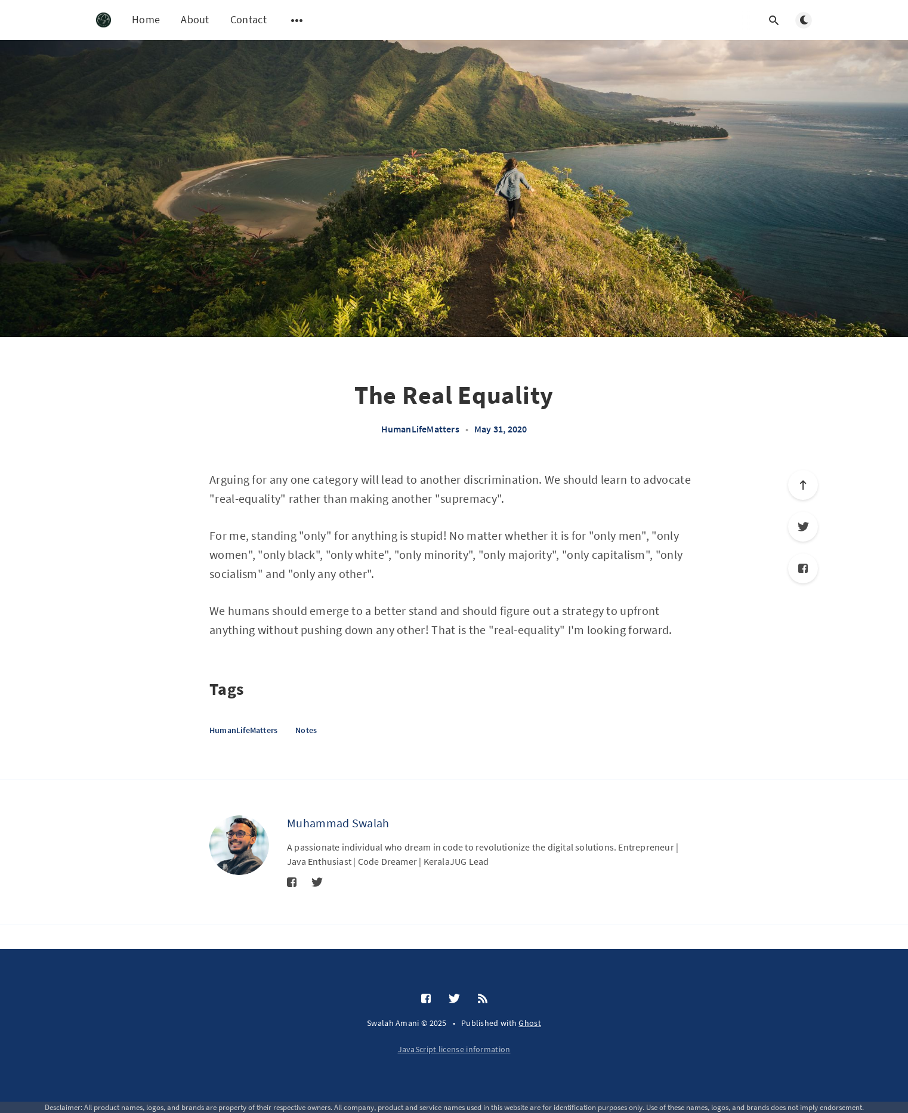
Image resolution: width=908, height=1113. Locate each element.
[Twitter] (803, 527)
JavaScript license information (454, 1049)
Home (146, 19)
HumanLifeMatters (420, 428)
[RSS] (482, 999)
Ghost (529, 1023)
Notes (306, 730)
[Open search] (773, 20)
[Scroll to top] (803, 485)
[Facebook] (803, 568)
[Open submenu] (297, 20)
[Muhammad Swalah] (239, 845)
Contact (248, 19)
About (195, 19)
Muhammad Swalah (338, 822)
